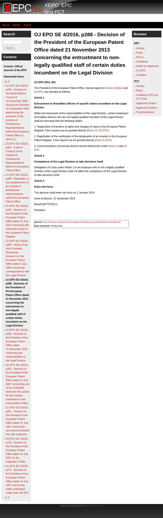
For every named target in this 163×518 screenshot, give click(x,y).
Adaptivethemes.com (93, 506)
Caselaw (141, 75)
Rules (139, 52)
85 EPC (103, 130)
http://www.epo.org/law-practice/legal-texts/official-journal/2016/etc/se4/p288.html (82, 222)
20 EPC (38, 91)
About (27, 25)
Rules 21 (113, 146)
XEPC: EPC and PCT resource (58, 11)
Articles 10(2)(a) (114, 88)
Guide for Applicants (147, 66)
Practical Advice (145, 112)
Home (5, 25)
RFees (140, 57)
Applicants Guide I (146, 103)
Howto (16, 25)
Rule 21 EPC (103, 140)
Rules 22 (93, 130)
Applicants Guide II (146, 107)
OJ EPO (140, 70)
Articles (140, 48)
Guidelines (142, 61)
